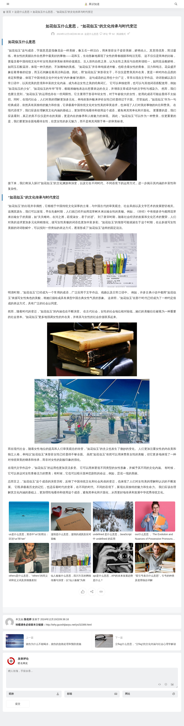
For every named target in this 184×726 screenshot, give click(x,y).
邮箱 (69, 693)
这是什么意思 (21, 11)
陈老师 (27, 619)
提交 (17, 703)
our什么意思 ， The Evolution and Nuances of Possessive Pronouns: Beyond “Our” (154, 539)
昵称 (11, 693)
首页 (8, 11)
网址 (127, 693)
